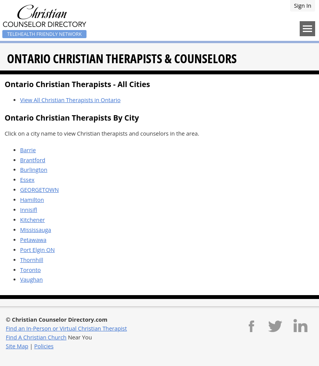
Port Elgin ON (37, 250)
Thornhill (31, 260)
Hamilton (32, 199)
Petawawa (33, 239)
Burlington (34, 169)
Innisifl (28, 209)
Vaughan (31, 279)
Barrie (28, 150)
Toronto (30, 270)
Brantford (32, 160)
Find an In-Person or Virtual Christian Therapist (66, 328)
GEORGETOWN (39, 189)
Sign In (302, 5)
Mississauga (35, 229)
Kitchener (32, 219)
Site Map (17, 346)
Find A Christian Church (36, 337)
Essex (27, 179)
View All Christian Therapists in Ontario (70, 100)
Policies (44, 346)
